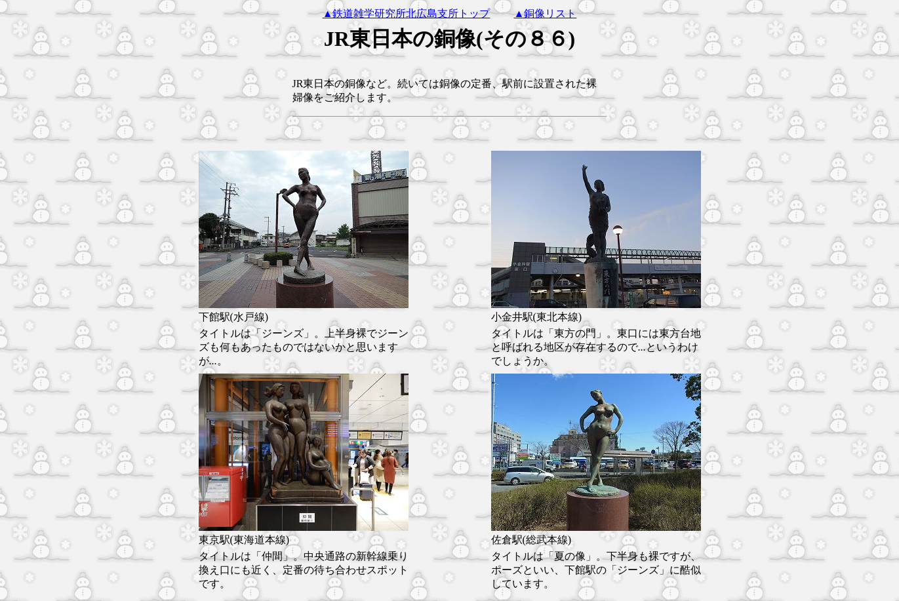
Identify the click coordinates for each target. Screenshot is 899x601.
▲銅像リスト (545, 13)
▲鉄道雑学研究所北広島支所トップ (406, 13)
